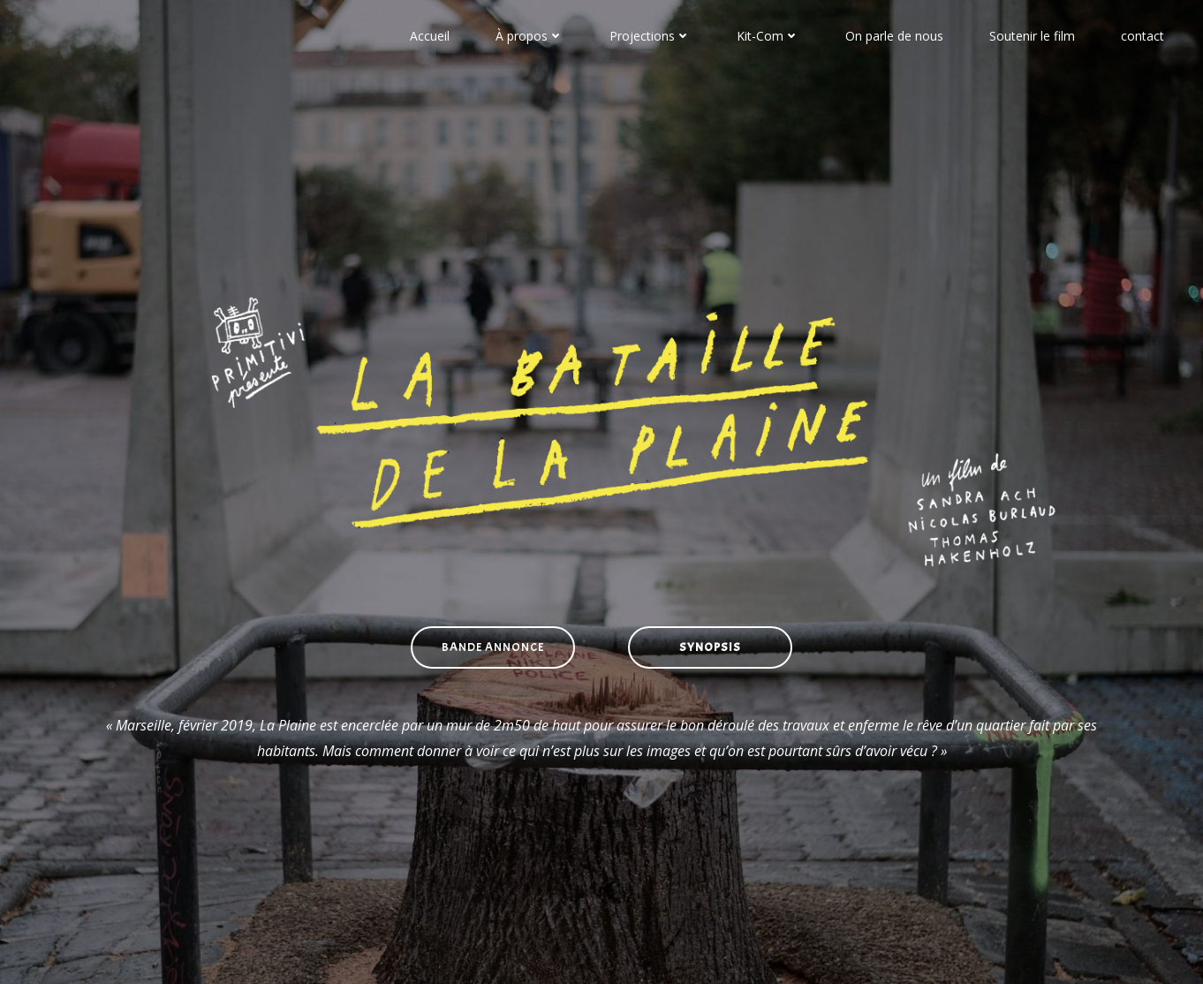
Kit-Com (768, 35)
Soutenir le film (1032, 35)
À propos (530, 35)
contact (1142, 35)
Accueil (430, 35)
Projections (650, 35)
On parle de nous (894, 35)
